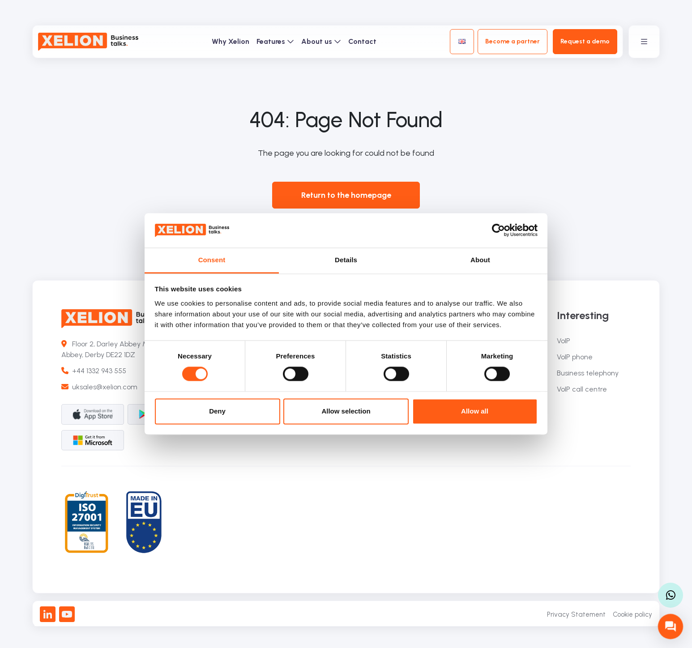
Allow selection (345, 411)
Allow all (474, 411)
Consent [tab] (212, 260)
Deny (217, 411)
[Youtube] (67, 614)
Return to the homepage (346, 195)
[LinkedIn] (48, 614)
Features (275, 41)
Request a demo (585, 41)
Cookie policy (632, 614)
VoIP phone (575, 357)
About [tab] (480, 260)
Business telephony (588, 373)
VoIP (563, 341)
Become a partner (512, 41)
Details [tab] (346, 260)
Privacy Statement (576, 614)
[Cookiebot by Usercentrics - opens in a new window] (498, 230)
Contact (362, 41)
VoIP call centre (582, 389)
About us (321, 41)
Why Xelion (230, 41)
